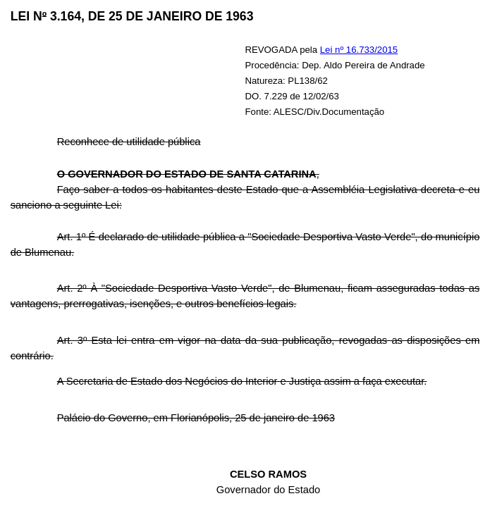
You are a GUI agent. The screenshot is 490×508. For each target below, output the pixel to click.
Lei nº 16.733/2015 (359, 49)
